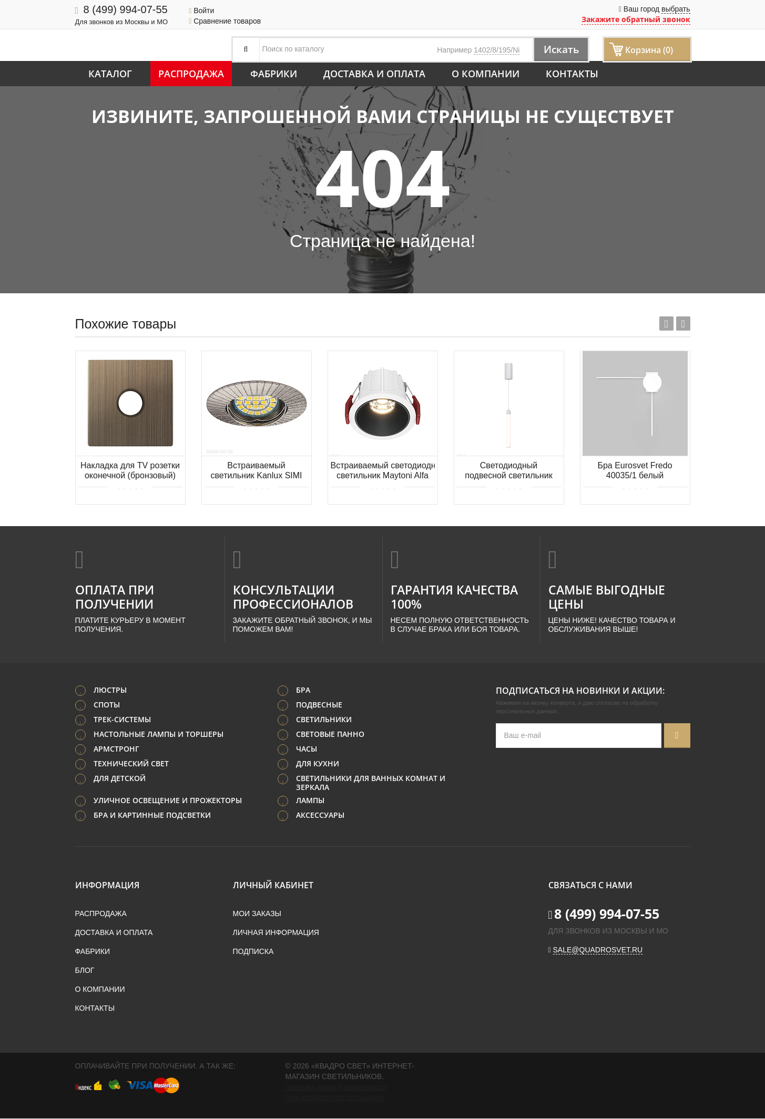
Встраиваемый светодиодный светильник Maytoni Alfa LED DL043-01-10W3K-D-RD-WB (383, 471)
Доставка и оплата (374, 73)
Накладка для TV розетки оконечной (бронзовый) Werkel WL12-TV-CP (130, 471)
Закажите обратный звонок (636, 19)
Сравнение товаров (225, 21)
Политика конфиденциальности (335, 1088)
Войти (201, 10)
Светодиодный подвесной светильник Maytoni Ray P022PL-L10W (508, 471)
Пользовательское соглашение (334, 1098)
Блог (85, 971)
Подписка (253, 952)
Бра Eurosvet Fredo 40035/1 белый (634, 470)
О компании (485, 73)
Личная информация (276, 933)
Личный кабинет (273, 885)
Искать (558, 49)
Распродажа (191, 73)
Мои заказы (257, 914)
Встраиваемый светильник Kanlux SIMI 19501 (256, 471)
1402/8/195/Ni (496, 50)
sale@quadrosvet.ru (598, 950)
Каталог (110, 73)
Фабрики (273, 73)
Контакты (572, 73)
